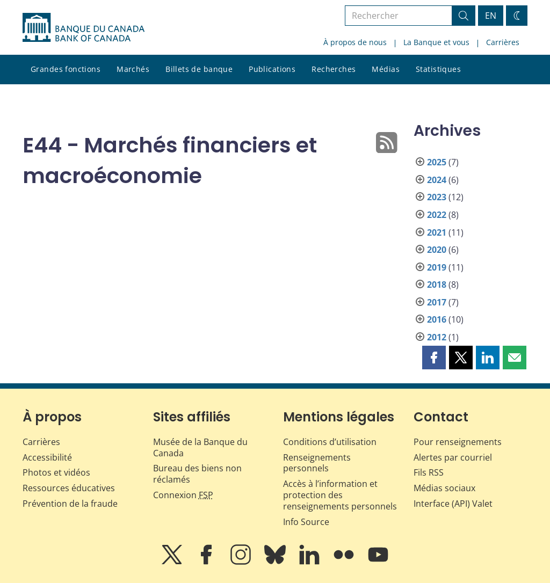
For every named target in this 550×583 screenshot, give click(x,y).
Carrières (502, 42)
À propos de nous (355, 42)
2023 (436, 197)
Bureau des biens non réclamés (197, 473)
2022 (436, 215)
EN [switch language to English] (490, 15)
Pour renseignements (458, 442)
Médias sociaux (444, 488)
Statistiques (438, 69)
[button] (434, 357)
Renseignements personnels (317, 463)
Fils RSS (429, 472)
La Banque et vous (436, 42)
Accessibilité (47, 457)
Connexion (183, 495)
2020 (436, 250)
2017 (436, 302)
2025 (436, 162)
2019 (436, 267)
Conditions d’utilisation (330, 442)
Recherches (334, 69)
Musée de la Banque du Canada (200, 447)
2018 (436, 284)
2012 (436, 337)
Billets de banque (199, 69)
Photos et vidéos (56, 472)
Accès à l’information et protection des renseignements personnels (340, 495)
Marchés (133, 69)
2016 (436, 319)
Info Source (306, 522)
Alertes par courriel (453, 457)
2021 (436, 232)
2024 (436, 180)
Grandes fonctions (65, 69)
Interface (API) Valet (453, 503)
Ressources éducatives (69, 488)
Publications (272, 69)
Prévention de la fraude (70, 503)
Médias (386, 69)
